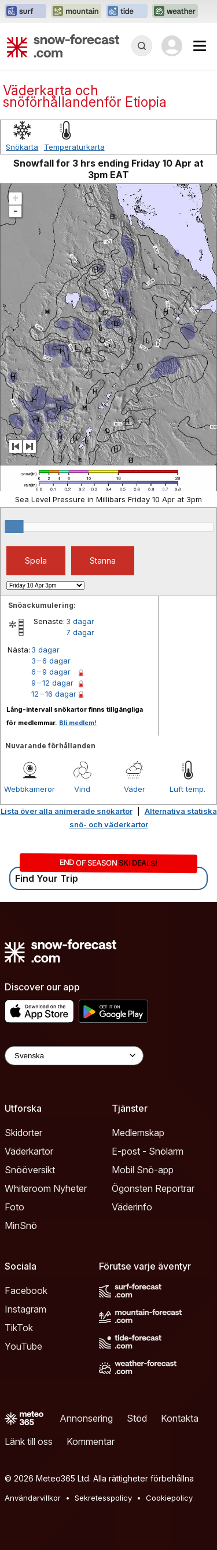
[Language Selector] (74, 1055)
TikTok (19, 1327)
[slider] (14, 526)
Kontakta (179, 1418)
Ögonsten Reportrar (153, 1188)
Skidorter (23, 1132)
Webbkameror (29, 789)
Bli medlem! (78, 723)
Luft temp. (187, 789)
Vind (82, 789)
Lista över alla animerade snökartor (67, 811)
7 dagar (80, 632)
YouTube (23, 1346)
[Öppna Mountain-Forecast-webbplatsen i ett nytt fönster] (76, 11)
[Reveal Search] (141, 45)
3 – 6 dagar (51, 660)
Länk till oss (29, 1441)
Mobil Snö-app (143, 1170)
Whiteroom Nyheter (46, 1188)
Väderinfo (132, 1207)
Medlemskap (138, 1132)
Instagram (25, 1309)
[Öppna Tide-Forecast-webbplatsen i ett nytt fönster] (127, 11)
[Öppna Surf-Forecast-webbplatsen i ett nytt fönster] (25, 11)
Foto (14, 1207)
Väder (134, 789)
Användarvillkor (33, 1497)
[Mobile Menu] (199, 45)
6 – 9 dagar (51, 671)
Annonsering (86, 1418)
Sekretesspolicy (103, 1497)
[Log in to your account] (171, 45)
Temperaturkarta (74, 147)
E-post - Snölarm (147, 1151)
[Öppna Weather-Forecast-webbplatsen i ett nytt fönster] (175, 11)
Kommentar (91, 1441)
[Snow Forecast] (63, 45)
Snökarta (22, 147)
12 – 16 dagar (53, 693)
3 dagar (80, 621)
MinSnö (21, 1225)
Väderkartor (29, 1151)
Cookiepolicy (169, 1497)
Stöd (137, 1418)
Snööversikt (30, 1170)
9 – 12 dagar (52, 682)
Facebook (26, 1290)
